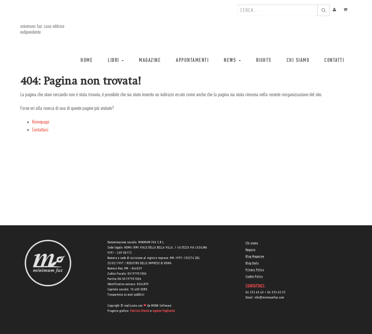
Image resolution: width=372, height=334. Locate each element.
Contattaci (40, 130)
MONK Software (161, 306)
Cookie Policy (254, 276)
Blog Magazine (255, 256)
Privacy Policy (255, 270)
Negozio (250, 250)
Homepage (40, 122)
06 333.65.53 (276, 292)
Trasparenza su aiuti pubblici (126, 295)
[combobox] (277, 10)
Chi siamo (252, 243)
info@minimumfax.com (269, 297)
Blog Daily (252, 263)
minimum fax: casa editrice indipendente (42, 29)
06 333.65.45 (255, 292)
